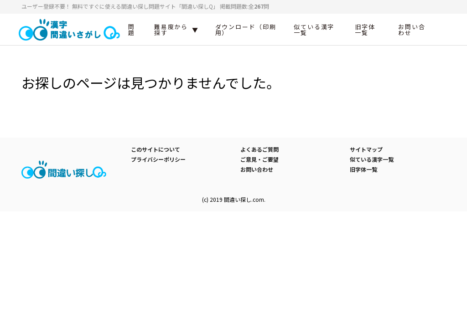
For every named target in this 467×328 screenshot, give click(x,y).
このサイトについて (155, 149)
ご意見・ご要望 (259, 159)
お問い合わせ (411, 29)
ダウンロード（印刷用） (245, 29)
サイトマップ (366, 149)
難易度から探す (171, 29)
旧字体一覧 (365, 29)
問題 (131, 29)
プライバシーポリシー (158, 159)
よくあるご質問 (259, 149)
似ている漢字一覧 (314, 29)
